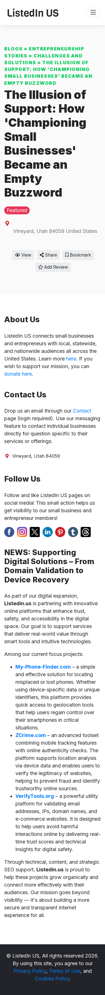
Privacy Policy (29, 971)
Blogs (13, 49)
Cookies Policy (52, 978)
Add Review (53, 267)
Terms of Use (64, 971)
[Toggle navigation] (93, 12)
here (71, 359)
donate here (18, 374)
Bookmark (78, 255)
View (23, 255)
